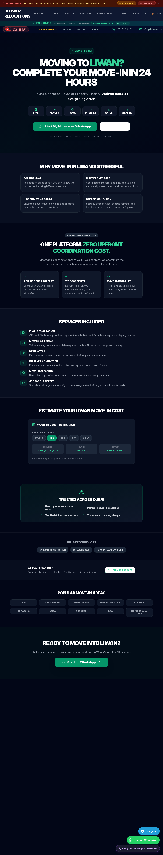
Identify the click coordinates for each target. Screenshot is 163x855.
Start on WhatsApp (81, 662)
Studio (39, 438)
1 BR (52, 438)
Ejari (56, 14)
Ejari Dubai (81, 550)
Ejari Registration (53, 550)
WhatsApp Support (110, 550)
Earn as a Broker (120, 570)
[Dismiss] (158, 3)
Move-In (69, 14)
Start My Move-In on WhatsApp (65, 126)
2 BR (62, 438)
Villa (86, 438)
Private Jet (139, 14)
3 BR (74, 438)
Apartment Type (43, 432)
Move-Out (85, 14)
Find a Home (40, 14)
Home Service (105, 14)
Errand (123, 14)
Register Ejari (115, 126)
